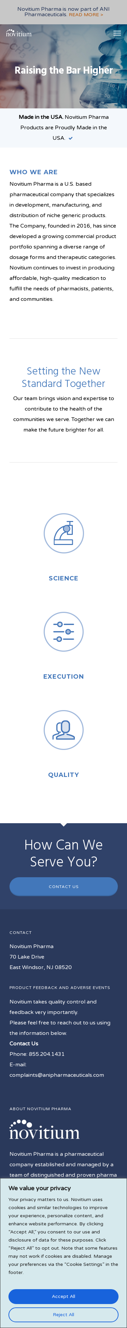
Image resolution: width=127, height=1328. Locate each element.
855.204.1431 (47, 1054)
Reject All (63, 1315)
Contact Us (64, 886)
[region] (63, 1253)
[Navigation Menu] (117, 32)
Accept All (63, 1296)
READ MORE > (86, 15)
